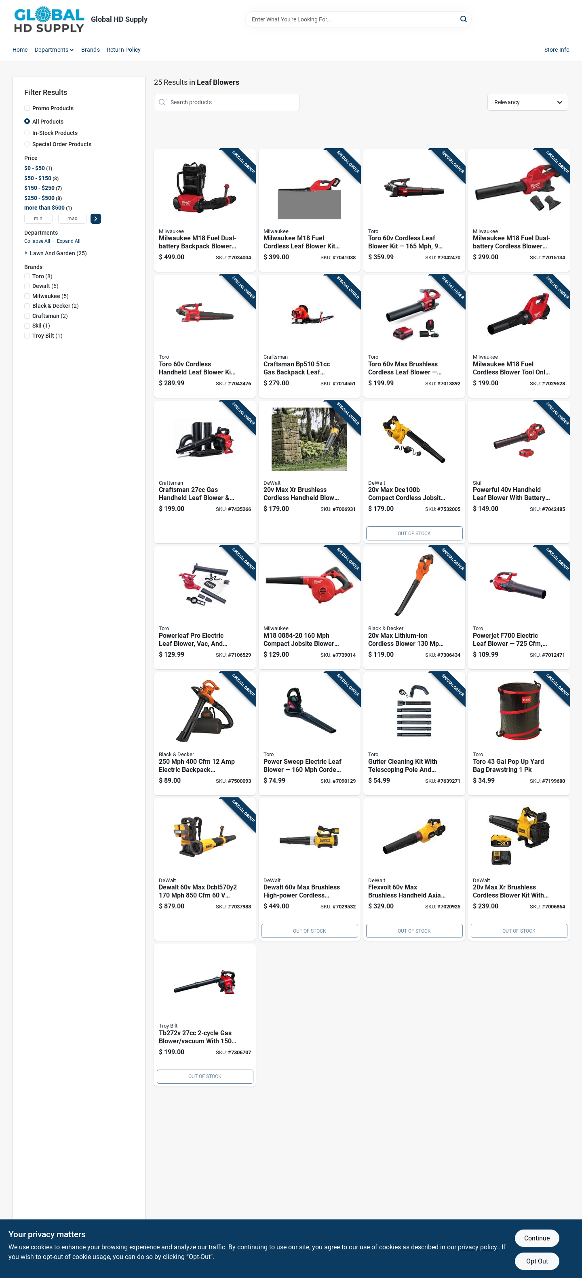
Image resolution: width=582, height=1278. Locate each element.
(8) (42, 276)
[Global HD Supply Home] (49, 19)
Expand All (68, 241)
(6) (45, 286)
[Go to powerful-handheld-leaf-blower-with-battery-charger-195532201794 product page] (519, 472)
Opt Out (537, 1261)
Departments (51, 49)
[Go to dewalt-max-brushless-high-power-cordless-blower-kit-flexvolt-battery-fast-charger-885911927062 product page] (310, 869)
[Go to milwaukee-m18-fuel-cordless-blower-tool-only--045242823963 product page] (519, 336)
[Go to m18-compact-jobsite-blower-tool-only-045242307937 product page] (310, 607)
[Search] (464, 18)
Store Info (557, 49)
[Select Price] (96, 219)
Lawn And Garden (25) (58, 253)
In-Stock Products (55, 133)
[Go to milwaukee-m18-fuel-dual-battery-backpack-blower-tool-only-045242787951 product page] (205, 210)
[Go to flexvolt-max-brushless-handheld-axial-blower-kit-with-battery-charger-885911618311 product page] (414, 869)
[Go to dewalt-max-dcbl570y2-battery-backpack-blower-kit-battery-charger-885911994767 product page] (205, 869)
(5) (50, 296)
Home (20, 49)
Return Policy (124, 49)
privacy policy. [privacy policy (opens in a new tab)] (478, 1247)
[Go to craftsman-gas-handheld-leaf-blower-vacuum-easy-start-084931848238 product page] (205, 472)
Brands (90, 49)
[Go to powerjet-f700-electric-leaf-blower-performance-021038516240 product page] (519, 607)
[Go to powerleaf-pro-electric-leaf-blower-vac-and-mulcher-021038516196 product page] (205, 607)
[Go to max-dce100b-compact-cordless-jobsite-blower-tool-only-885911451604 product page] (414, 472)
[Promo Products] (27, 108)
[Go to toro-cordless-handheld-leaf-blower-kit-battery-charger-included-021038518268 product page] (205, 336)
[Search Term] (358, 19)
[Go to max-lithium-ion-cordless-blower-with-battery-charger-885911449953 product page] (414, 607)
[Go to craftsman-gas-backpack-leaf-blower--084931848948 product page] (310, 336)
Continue (537, 1238)
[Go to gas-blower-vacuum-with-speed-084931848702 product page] (205, 1015)
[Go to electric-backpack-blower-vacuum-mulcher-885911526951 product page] (205, 733)
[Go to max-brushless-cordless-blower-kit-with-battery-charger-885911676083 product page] (519, 869)
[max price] (72, 219)
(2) (55, 306)
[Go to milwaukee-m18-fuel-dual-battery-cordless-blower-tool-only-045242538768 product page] (519, 210)
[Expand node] (27, 252)
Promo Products (53, 108)
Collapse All (37, 241)
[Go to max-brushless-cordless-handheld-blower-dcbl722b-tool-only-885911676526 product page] (310, 472)
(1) (41, 325)
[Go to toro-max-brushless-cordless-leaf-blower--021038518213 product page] (414, 336)
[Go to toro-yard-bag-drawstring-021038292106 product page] (519, 733)
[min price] (38, 219)
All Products (47, 122)
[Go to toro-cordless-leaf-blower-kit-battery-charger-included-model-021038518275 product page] (414, 210)
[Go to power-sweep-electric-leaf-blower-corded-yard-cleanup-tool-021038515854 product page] (310, 733)
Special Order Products (61, 144)
